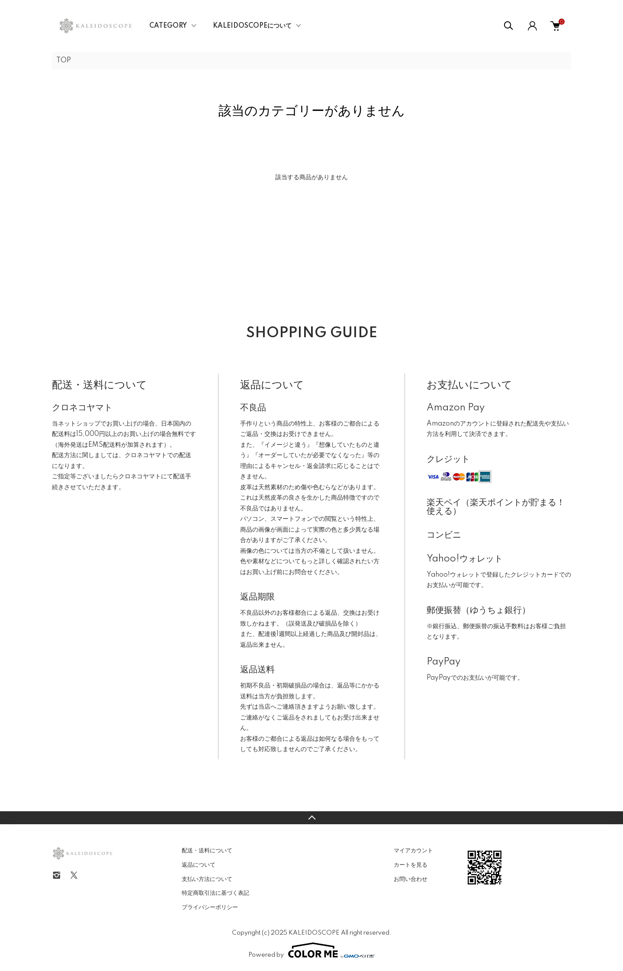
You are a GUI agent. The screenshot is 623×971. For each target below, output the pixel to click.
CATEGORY (168, 26)
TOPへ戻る (311, 817)
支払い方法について (207, 879)
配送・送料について (207, 851)
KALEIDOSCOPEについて (252, 26)
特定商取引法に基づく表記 (215, 893)
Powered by (311, 950)
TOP (63, 60)
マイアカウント (413, 851)
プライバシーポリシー (210, 907)
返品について (198, 865)
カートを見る (410, 865)
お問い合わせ (410, 879)
